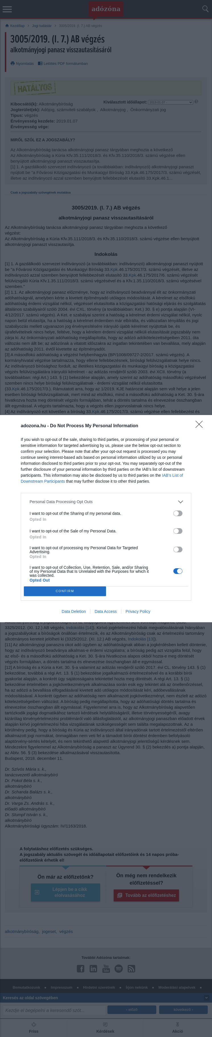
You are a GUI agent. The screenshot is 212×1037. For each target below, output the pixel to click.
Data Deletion (74, 611)
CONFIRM (65, 591)
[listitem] (106, 502)
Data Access (106, 611)
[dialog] (106, 518)
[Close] (201, 426)
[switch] (177, 513)
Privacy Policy (138, 611)
